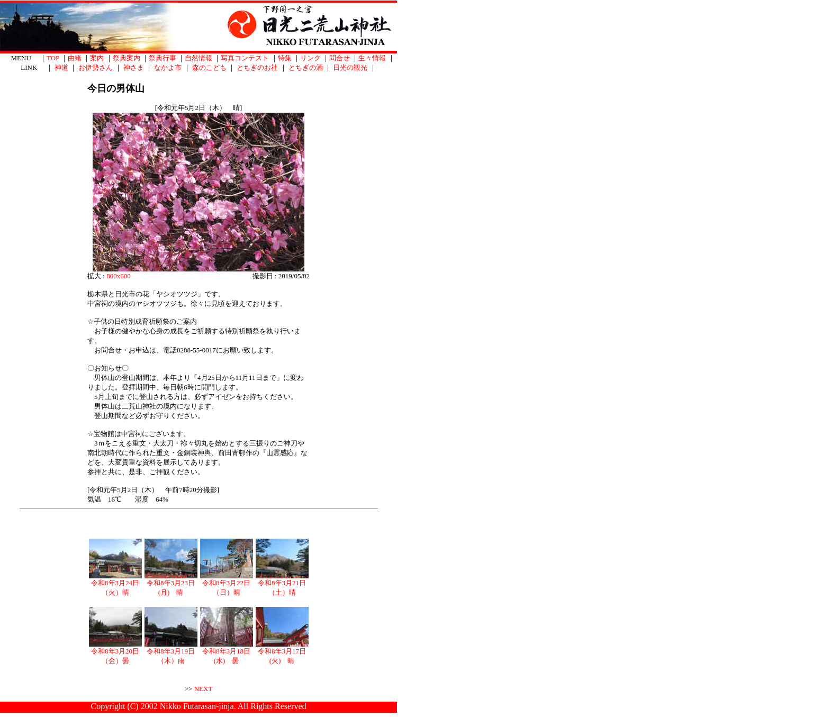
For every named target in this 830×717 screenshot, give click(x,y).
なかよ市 (168, 67)
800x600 (118, 276)
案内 (97, 58)
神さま (133, 67)
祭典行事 (162, 58)
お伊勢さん (95, 67)
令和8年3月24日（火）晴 (115, 584)
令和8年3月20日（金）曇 (115, 652)
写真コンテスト (245, 58)
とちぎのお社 (257, 67)
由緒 (75, 58)
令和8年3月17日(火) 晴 (282, 652)
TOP (53, 58)
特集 (285, 58)
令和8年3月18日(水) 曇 (226, 652)
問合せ (339, 58)
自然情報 (198, 58)
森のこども (209, 67)
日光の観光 (350, 67)
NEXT (203, 689)
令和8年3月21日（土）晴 (282, 584)
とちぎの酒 (305, 67)
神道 (61, 67)
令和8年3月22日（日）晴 (226, 584)
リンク (310, 58)
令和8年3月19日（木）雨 (171, 652)
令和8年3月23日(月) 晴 (171, 584)
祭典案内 (126, 58)
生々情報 (372, 58)
